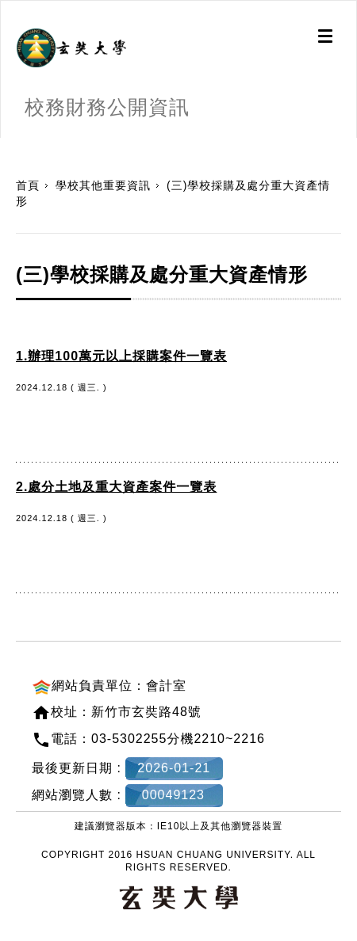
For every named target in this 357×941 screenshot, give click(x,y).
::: (6, 145)
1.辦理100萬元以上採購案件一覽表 (121, 356)
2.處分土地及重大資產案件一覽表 (116, 486)
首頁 (28, 185)
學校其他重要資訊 (103, 185)
